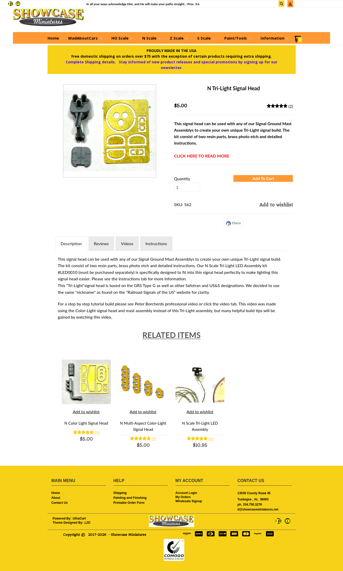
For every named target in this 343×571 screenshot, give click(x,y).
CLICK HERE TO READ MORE (202, 155)
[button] (281, 4)
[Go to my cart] (298, 41)
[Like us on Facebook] (10, 3)
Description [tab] (71, 243)
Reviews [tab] (101, 243)
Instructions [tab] (156, 243)
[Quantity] (187, 187)
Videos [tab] (127, 243)
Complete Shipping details (90, 61)
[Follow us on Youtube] (18, 3)
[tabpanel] (171, 287)
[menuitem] (53, 38)
